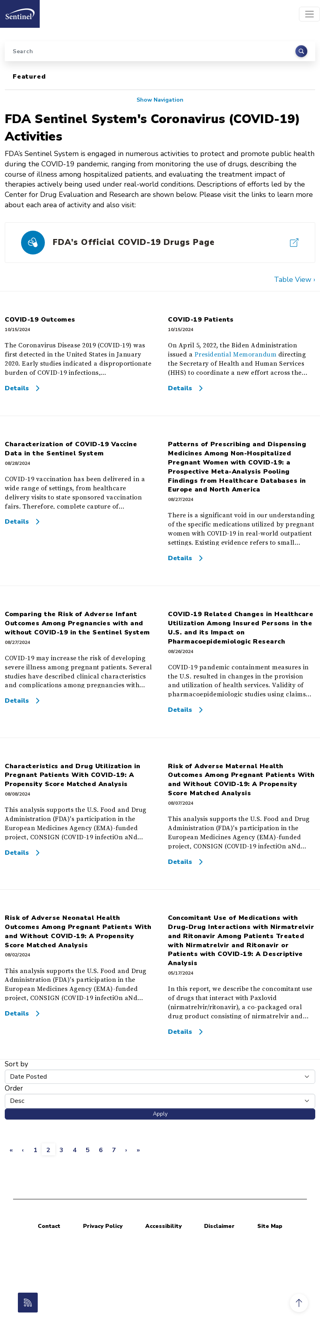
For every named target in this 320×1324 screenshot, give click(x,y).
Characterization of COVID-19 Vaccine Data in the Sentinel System (71, 449)
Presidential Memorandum (236, 354)
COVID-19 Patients (201, 319)
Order (14, 1088)
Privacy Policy (103, 1226)
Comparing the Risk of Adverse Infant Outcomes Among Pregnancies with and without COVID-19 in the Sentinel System (77, 623)
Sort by (16, 1064)
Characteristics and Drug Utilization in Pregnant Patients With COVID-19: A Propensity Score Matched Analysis (73, 775)
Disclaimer (219, 1226)
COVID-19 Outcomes (40, 319)
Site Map (269, 1226)
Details (17, 388)
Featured (29, 76)
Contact (49, 1226)
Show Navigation (160, 100)
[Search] (160, 51)
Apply (160, 1114)
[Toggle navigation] (309, 14)
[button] (299, 1303)
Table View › (294, 279)
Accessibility (163, 1226)
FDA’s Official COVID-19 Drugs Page (134, 242)
